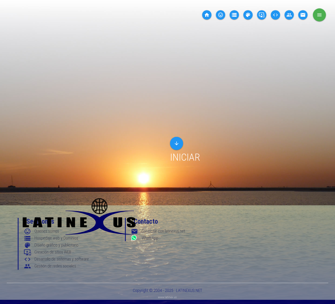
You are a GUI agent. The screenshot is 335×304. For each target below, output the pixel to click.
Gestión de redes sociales (55, 265)
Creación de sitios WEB (52, 252)
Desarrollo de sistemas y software (61, 259)
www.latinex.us (167, 297)
